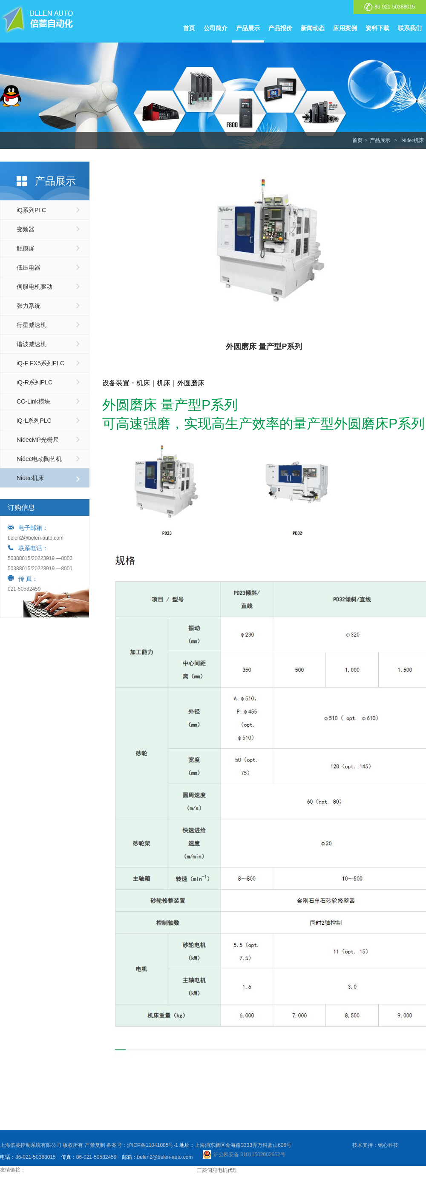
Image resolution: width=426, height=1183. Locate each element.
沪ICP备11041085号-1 (152, 1145)
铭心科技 (388, 1145)
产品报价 (280, 28)
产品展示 (248, 28)
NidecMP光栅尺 (38, 439)
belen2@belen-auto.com (35, 538)
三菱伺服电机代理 (217, 1170)
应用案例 (345, 28)
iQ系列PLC (31, 210)
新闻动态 (313, 28)
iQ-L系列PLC (34, 420)
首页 (189, 28)
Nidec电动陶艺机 (39, 458)
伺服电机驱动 (34, 286)
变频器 (26, 229)
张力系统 (28, 305)
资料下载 (377, 28)
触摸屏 (26, 248)
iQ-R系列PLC (34, 382)
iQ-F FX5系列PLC (40, 363)
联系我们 (410, 28)
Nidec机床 (412, 140)
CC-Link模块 (33, 401)
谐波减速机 (31, 344)
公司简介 (215, 28)
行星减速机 (31, 324)
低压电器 (28, 267)
